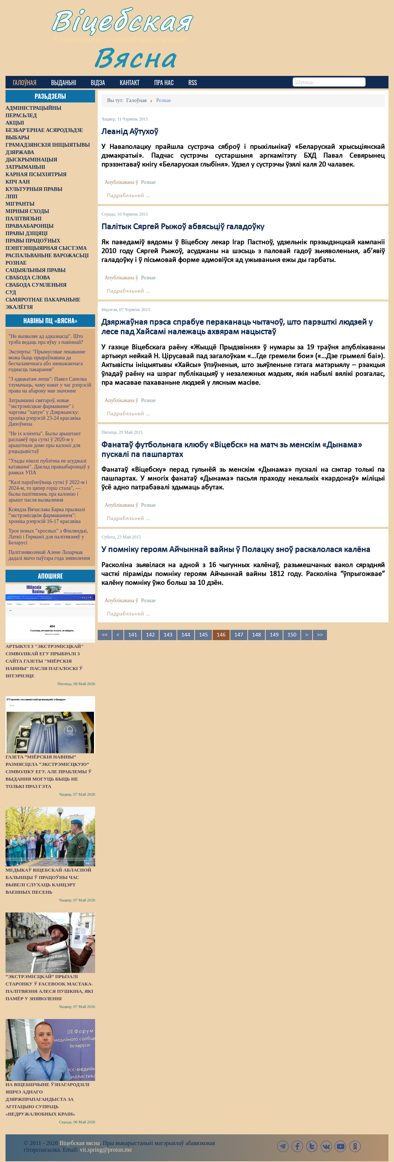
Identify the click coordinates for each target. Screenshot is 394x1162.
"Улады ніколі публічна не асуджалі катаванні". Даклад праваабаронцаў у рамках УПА (49, 466)
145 (203, 635)
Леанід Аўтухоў (129, 132)
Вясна (134, 57)
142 (150, 635)
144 (185, 635)
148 (256, 635)
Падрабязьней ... (128, 196)
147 (238, 635)
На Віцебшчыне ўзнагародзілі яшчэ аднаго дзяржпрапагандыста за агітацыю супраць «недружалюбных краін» (48, 1099)
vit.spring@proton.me (106, 1150)
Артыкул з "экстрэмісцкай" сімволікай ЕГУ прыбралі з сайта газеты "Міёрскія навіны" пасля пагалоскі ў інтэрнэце (45, 660)
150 (291, 635)
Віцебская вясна (79, 1143)
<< (105, 635)
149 (274, 635)
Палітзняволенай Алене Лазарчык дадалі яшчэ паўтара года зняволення (49, 555)
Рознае (148, 182)
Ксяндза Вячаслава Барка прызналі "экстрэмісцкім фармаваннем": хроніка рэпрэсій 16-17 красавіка (46, 515)
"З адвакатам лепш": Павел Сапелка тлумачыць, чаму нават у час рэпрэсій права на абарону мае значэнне (49, 385)
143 (168, 635)
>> (320, 635)
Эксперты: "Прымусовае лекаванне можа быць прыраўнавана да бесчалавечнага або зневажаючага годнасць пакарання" (47, 360)
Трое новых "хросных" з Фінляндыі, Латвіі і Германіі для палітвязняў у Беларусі (48, 536)
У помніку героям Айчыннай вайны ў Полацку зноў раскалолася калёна (235, 549)
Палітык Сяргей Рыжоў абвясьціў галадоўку (182, 227)
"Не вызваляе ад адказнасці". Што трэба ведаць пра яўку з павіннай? (45, 339)
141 (132, 635)
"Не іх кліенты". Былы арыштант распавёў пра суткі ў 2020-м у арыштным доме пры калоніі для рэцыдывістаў (44, 442)
